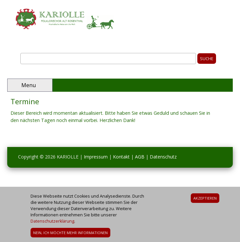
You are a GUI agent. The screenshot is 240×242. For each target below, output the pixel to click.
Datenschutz (163, 157)
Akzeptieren (205, 200)
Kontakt (121, 157)
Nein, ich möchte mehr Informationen (70, 234)
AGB (139, 157)
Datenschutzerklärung (52, 223)
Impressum (96, 157)
